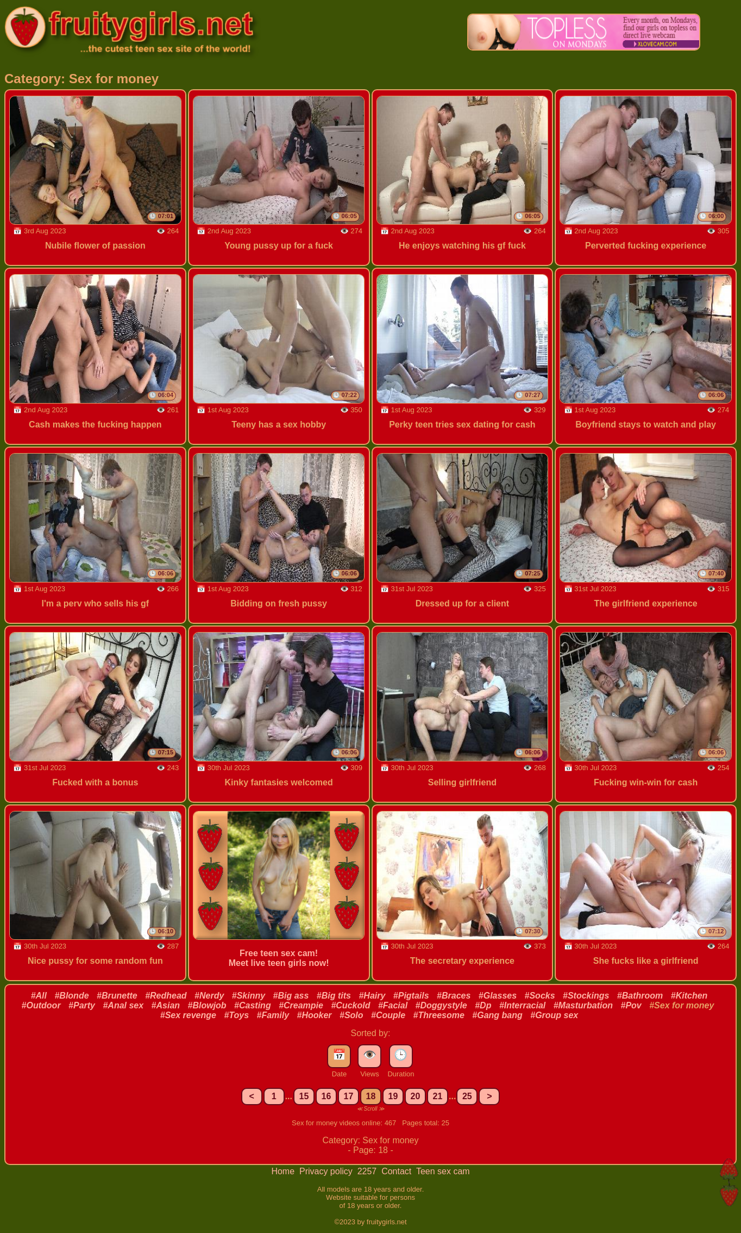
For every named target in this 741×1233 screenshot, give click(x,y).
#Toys (236, 1015)
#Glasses (498, 995)
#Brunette (117, 995)
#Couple (388, 1015)
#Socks (540, 995)
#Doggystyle (441, 1005)
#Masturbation (583, 1005)
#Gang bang (497, 1015)
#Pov (631, 1005)
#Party (81, 1005)
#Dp (483, 1005)
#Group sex (554, 1015)
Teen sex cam (443, 1171)
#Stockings (586, 995)
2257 (368, 1171)
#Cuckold (350, 1005)
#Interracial (522, 1005)
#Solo (351, 1015)
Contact (397, 1171)
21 (438, 1096)
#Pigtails (411, 995)
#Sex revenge (188, 1015)
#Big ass (291, 995)
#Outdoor (41, 1005)
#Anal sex (123, 1005)
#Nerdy (209, 995)
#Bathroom (640, 995)
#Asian (166, 1005)
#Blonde (71, 995)
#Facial (392, 1005)
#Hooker (314, 1015)
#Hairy (372, 995)
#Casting (252, 1005)
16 (326, 1096)
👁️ (369, 1055)
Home (284, 1171)
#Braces (453, 995)
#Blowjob (207, 1005)
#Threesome (438, 1015)
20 (415, 1096)
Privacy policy (327, 1171)
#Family (272, 1015)
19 (393, 1096)
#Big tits (334, 995)
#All (39, 995)
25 (467, 1096)
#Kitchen (689, 995)
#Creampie (301, 1005)
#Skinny (248, 995)
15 (304, 1096)
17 (349, 1096)
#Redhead (165, 995)
